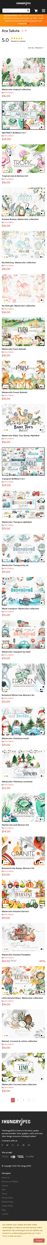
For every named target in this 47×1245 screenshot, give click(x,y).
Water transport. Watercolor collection (20, 608)
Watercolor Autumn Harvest (15, 911)
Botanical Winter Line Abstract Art (18, 695)
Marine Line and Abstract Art (15, 825)
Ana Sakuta (9, 92)
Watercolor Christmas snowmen (17, 781)
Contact (5, 1214)
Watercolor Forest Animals (14, 392)
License (5, 1185)
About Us (6, 1177)
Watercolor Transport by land (16, 651)
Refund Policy (7, 1202)
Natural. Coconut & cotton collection (19, 1041)
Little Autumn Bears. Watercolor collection (22, 998)
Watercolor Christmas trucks (15, 738)
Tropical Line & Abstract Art (15, 176)
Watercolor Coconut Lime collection (19, 1084)
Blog (3, 1210)
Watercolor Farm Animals (14, 349)
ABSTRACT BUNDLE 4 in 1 (14, 132)
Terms (4, 1194)
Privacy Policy (7, 1198)
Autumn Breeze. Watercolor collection (20, 219)
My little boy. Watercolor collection (19, 262)
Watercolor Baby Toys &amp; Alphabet (20, 435)
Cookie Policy (7, 1206)
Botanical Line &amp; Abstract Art (18, 868)
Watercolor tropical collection (16, 89)
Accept (39, 1241)
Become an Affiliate (10, 1181)
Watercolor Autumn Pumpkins (16, 954)
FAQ (3, 1190)
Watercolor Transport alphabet (17, 522)
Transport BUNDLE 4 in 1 (13, 479)
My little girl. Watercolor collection (18, 305)
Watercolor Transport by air (15, 565)
